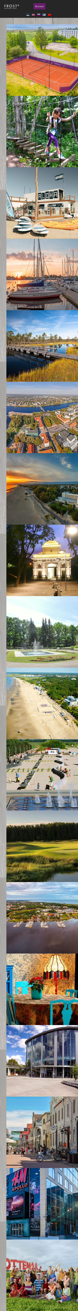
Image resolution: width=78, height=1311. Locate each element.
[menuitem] (28, 15)
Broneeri (39, 6)
